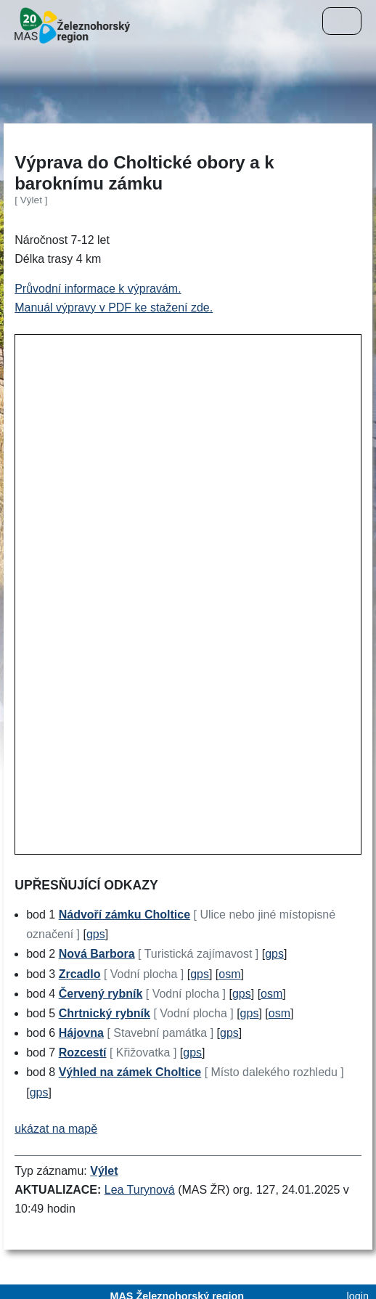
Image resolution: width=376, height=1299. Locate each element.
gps (95, 934)
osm (229, 974)
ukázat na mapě (56, 1129)
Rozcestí (83, 1052)
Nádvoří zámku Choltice (124, 914)
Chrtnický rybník (104, 1013)
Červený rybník (101, 994)
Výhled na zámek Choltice (130, 1072)
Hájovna (81, 1033)
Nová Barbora (97, 954)
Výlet (104, 1171)
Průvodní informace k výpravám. (98, 288)
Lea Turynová (140, 1190)
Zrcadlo (80, 974)
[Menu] (341, 21)
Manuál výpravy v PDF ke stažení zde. (114, 307)
